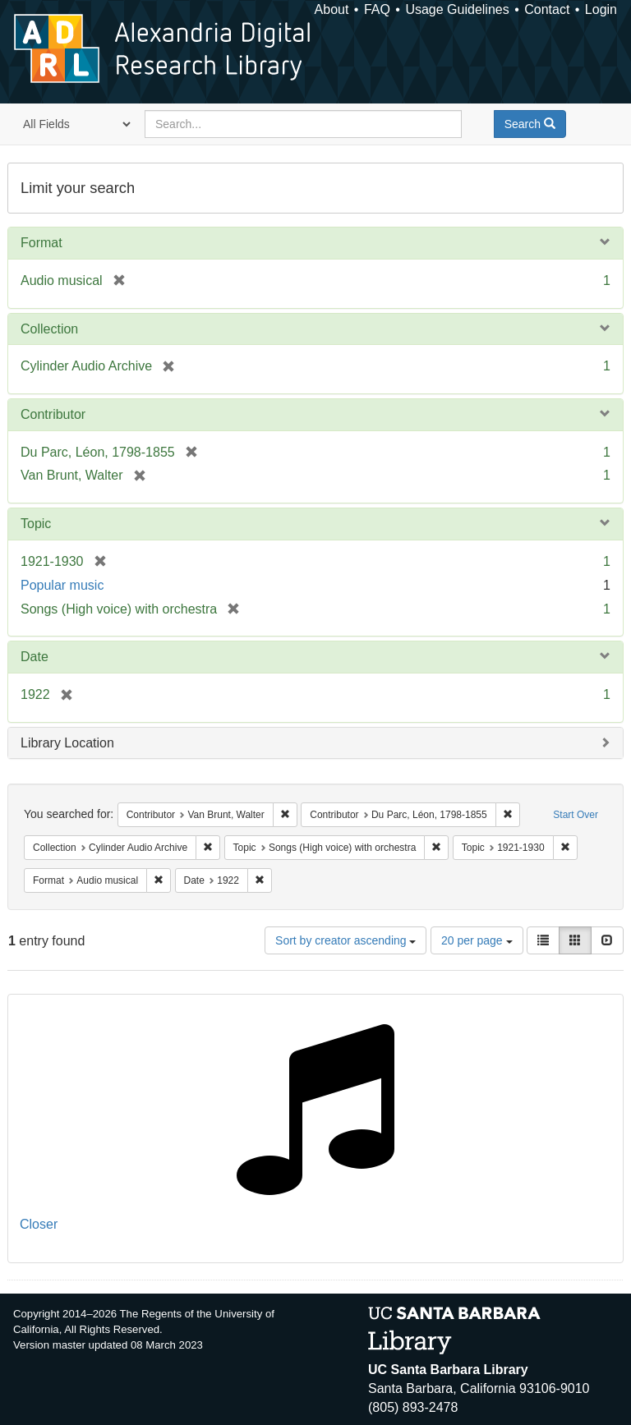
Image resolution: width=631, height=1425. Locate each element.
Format (41, 243)
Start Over (575, 815)
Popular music (62, 585)
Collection (49, 329)
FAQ (377, 9)
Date (34, 657)
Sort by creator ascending (345, 940)
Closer (39, 1224)
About (332, 9)
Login (601, 9)
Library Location (67, 743)
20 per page (477, 940)
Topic (36, 524)
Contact (546, 9)
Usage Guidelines (457, 9)
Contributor (53, 414)
